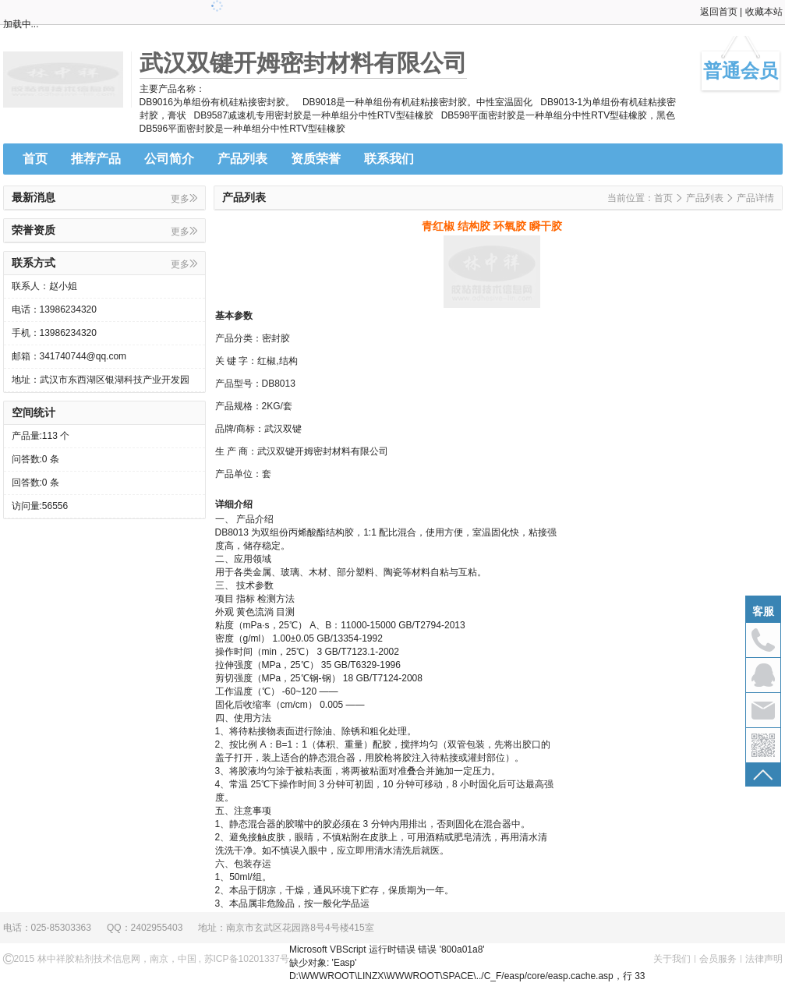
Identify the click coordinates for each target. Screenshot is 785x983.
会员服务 (718, 958)
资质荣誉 (316, 158)
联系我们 (389, 158)
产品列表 (242, 158)
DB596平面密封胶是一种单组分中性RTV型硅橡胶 (242, 128)
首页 (35, 158)
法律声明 (764, 958)
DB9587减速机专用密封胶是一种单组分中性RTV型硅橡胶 (313, 115)
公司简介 (169, 158)
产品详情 (755, 198)
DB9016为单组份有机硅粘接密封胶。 (217, 102)
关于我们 (672, 958)
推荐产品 (96, 158)
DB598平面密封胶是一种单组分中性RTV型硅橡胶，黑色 (558, 115)
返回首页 (718, 11)
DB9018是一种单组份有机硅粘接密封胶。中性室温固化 (417, 102)
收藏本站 (764, 11)
